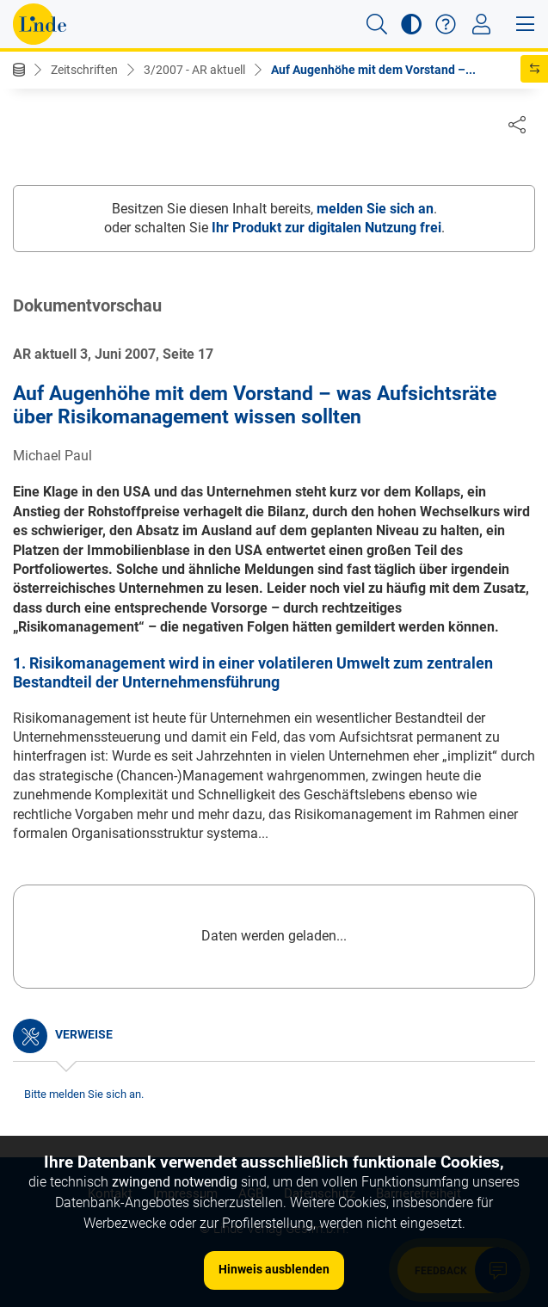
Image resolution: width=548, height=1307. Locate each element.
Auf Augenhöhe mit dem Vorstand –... (373, 70)
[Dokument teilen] (517, 123)
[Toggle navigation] (481, 24)
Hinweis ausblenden (274, 1269)
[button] (377, 24)
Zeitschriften (84, 70)
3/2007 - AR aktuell (194, 70)
